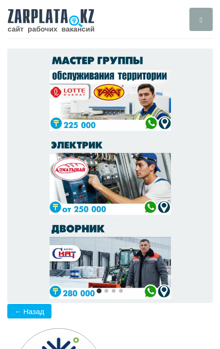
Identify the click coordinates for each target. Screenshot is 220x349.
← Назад (29, 311)
